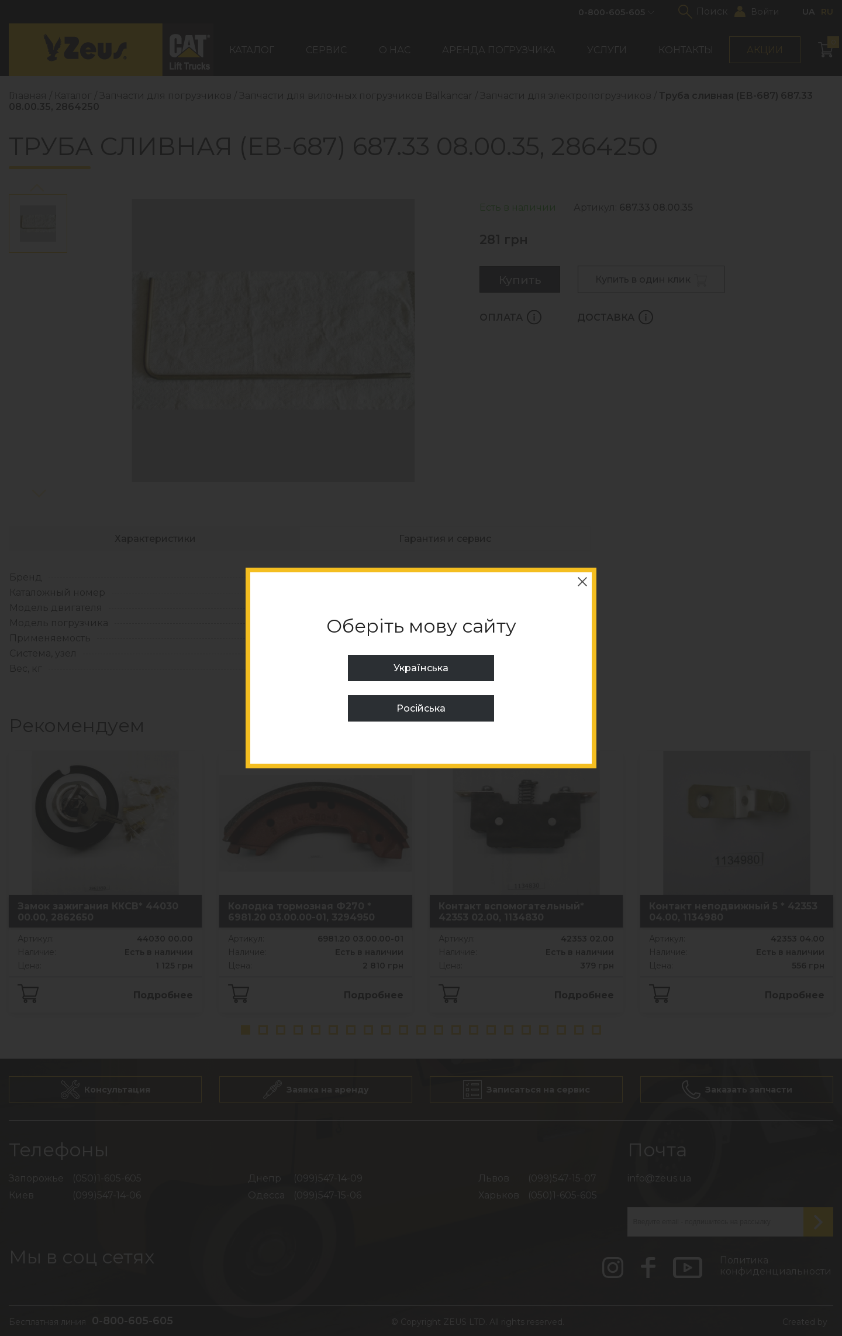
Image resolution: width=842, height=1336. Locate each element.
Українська (421, 668)
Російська (421, 708)
